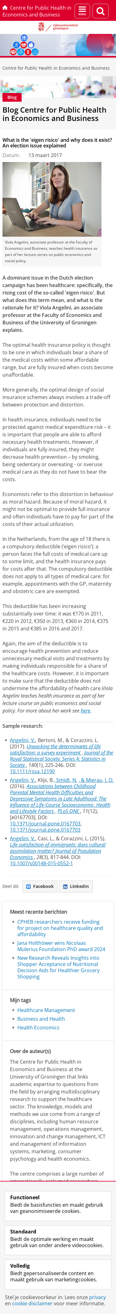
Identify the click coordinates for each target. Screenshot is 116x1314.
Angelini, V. (22, 740)
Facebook (40, 886)
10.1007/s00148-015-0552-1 (41, 863)
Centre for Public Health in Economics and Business (36, 11)
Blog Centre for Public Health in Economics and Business (54, 113)
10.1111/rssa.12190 (32, 771)
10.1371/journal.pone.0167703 (45, 823)
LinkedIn (76, 886)
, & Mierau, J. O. (96, 780)
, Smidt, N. (65, 780)
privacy (97, 1297)
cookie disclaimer (32, 1303)
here (85, 710)
